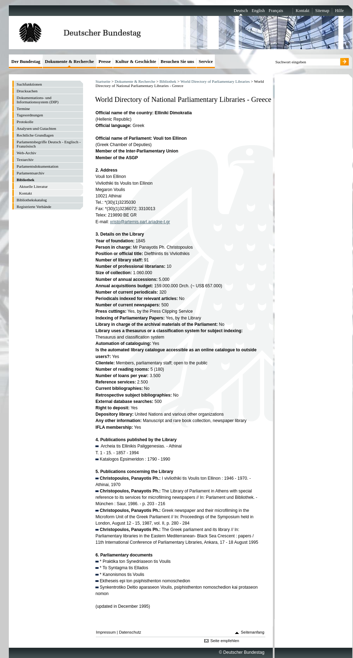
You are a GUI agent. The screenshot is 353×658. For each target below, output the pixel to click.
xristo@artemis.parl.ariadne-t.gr (140, 221)
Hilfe (339, 10)
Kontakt (303, 10)
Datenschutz (130, 632)
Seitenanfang (253, 632)
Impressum (106, 632)
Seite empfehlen (224, 641)
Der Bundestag (25, 61)
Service (206, 61)
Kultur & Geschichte (135, 61)
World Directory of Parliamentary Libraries (215, 81)
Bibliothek (167, 81)
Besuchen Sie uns (177, 61)
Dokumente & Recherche (134, 81)
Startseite (102, 81)
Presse (105, 61)
